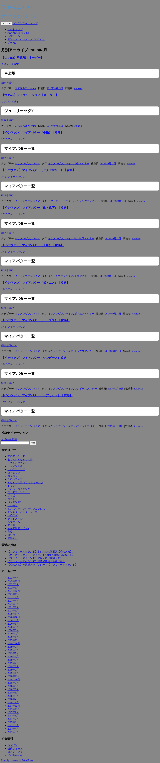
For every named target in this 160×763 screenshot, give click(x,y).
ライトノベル (15, 518)
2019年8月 (13, 650)
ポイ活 (11, 495)
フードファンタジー (19, 492)
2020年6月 (13, 623)
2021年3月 (13, 604)
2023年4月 (13, 577)
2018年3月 (13, 702)
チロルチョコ (15, 479)
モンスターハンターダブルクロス (26, 39)
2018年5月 (13, 696)
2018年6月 (13, 692)
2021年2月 (13, 607)
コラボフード (15, 476)
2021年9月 (13, 597)
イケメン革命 (15, 466)
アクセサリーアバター (60, 201)
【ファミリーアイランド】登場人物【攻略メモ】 (35, 558)
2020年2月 (13, 633)
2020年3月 (13, 630)
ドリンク (13, 485)
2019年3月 (13, 666)
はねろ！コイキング (19, 489)
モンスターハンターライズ (23, 512)
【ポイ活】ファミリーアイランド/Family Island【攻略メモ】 (41, 555)
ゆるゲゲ (13, 515)
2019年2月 (13, 669)
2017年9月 (13, 712)
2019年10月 (14, 643)
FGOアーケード (16, 456)
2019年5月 (13, 659)
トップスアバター (84, 351)
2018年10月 (14, 679)
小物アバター (81, 163)
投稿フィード (15, 748)
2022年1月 (13, 587)
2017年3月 (13, 732)
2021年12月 (14, 591)
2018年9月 (13, 682)
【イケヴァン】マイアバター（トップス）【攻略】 (35, 320)
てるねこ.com (16, 6)
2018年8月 (13, 686)
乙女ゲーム (14, 36)
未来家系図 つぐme (18, 32)
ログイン (13, 745)
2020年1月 (13, 637)
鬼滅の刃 (13, 538)
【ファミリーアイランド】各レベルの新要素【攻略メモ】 (40, 551)
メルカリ (13, 505)
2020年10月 (14, 617)
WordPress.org (15, 755)
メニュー (6, 23)
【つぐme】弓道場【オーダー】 (22, 57)
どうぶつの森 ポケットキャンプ (25, 482)
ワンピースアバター (85, 388)
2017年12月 (14, 705)
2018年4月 (13, 699)
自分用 (11, 535)
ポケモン (13, 42)
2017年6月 (13, 722)
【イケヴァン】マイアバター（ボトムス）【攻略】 (35, 282)
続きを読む (9, 82)
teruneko (78, 88)
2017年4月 (13, 728)
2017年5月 (13, 725)
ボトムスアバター (84, 313)
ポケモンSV (14, 502)
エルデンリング (16, 469)
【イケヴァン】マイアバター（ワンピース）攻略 (34, 357)
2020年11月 (14, 614)
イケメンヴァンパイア (27, 163)
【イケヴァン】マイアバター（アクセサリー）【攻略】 (38, 170)
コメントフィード (18, 752)
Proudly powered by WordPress (17, 760)
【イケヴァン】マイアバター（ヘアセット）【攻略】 (36, 395)
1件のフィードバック (13, 139)
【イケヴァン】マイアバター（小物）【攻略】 (32, 132)
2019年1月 (13, 673)
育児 (10, 531)
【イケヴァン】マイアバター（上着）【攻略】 (32, 245)
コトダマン (14, 472)
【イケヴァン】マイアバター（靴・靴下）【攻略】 (35, 207)
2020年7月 (13, 620)
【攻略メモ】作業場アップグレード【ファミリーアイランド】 (43, 564)
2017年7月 (13, 719)
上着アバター (81, 276)
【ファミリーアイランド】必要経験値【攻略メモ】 (36, 561)
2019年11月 (14, 640)
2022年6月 (13, 584)
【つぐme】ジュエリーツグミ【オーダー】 (29, 95)
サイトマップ (15, 29)
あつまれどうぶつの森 (20, 459)
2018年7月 (13, 689)
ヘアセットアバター (85, 426)
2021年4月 (13, 600)
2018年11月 (14, 676)
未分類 (11, 525)
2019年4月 (13, 663)
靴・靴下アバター (84, 238)
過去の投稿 (9, 439)
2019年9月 (13, 646)
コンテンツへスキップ (25, 23)
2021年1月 (13, 610)
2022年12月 (14, 581)
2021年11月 (14, 594)
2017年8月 (13, 715)
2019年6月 (13, 656)
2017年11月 (14, 709)
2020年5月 (13, 627)
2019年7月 (13, 653)
